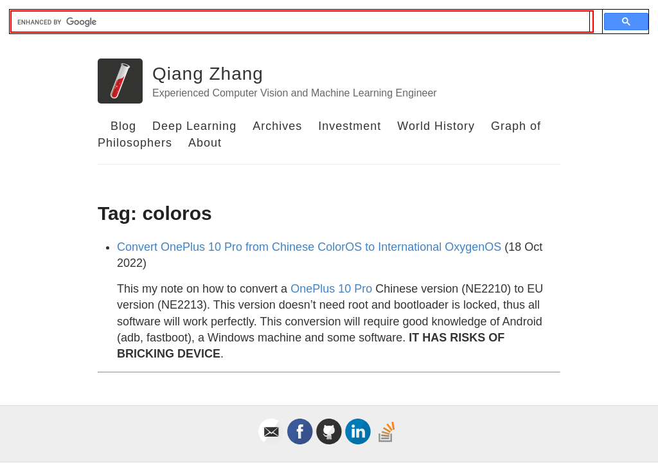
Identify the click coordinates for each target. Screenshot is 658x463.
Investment (349, 126)
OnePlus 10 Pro (331, 288)
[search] (300, 22)
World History (436, 126)
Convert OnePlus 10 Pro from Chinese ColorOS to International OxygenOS (309, 247)
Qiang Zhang (207, 74)
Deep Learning (194, 126)
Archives (277, 126)
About (205, 142)
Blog (123, 126)
